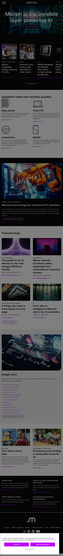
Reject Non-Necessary (42, 544)
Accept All (16, 544)
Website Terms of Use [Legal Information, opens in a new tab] (50, 540)
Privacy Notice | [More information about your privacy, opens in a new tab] (40, 540)
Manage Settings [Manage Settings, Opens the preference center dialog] (29, 549)
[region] (29, 544)
